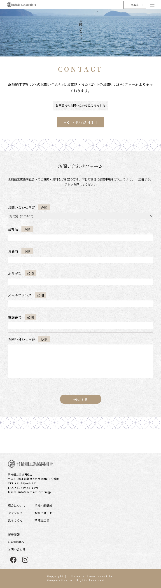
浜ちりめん (15, 520)
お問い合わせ (17, 549)
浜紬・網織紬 (43, 505)
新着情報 (14, 534)
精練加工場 (42, 520)
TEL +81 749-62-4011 (23, 483)
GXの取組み (16, 542)
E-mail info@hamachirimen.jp (29, 492)
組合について (17, 505)
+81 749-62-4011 (80, 122)
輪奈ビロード (43, 513)
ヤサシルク (15, 513)
